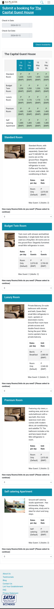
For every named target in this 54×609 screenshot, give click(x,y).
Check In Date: (8, 20)
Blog (5, 580)
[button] (5, 151)
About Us (7, 574)
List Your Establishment (13, 586)
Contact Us (7, 584)
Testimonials (8, 577)
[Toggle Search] (42, 2)
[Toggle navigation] (48, 2)
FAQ (4, 590)
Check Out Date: (9, 31)
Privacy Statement (10, 593)
